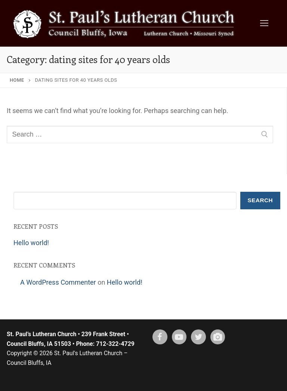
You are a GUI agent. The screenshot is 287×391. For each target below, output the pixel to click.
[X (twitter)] (198, 336)
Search (260, 200)
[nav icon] (264, 23)
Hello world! (31, 243)
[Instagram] (217, 336)
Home (17, 80)
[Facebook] (159, 336)
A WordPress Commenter (58, 282)
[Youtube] (179, 336)
